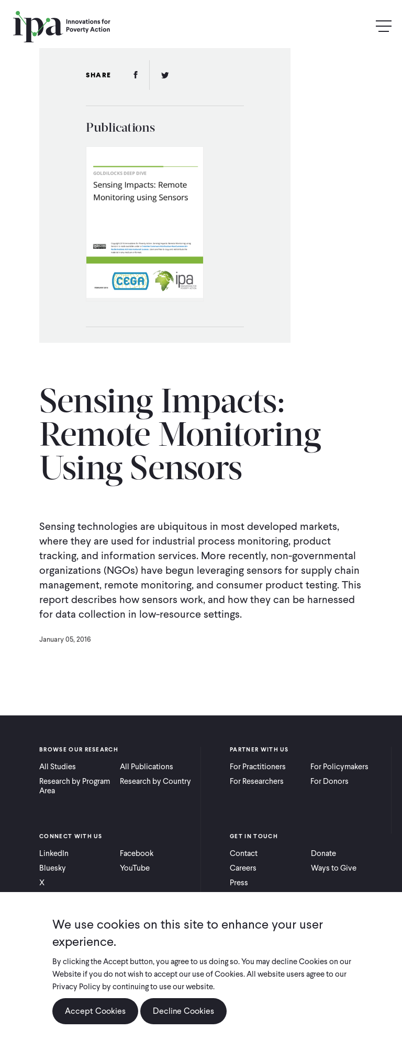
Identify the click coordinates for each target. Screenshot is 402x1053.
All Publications (146, 766)
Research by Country (155, 781)
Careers (243, 868)
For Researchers (257, 781)
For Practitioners (258, 766)
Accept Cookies (95, 1010)
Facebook (136, 853)
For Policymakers (339, 766)
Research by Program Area (74, 786)
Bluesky (52, 868)
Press (239, 882)
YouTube (135, 868)
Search (361, 26)
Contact (244, 853)
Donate (323, 853)
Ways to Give (333, 868)
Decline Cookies (183, 1010)
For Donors (329, 781)
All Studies (57, 766)
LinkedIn (54, 853)
